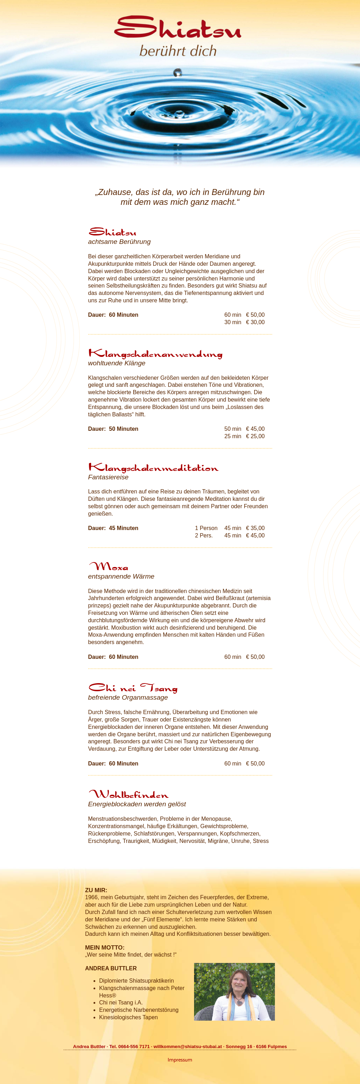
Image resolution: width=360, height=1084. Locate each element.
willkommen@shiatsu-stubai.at (188, 1046)
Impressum (180, 1060)
